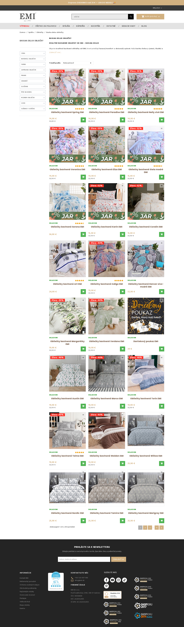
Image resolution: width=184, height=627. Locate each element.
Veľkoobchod (25, 602)
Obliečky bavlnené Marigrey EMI (146, 513)
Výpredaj (24, 26)
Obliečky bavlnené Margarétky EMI (67, 343)
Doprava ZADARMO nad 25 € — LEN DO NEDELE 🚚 (92, 2)
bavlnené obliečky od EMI (75, 48)
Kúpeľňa (80, 26)
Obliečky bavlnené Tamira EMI (106, 513)
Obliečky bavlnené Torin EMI (145, 398)
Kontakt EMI (24, 578)
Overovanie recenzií (27, 595)
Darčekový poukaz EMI (145, 341)
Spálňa (66, 26)
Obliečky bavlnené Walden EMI (107, 455)
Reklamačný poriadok (28, 581)
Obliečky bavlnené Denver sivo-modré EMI (146, 285)
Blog (144, 26)
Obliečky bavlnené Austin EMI (67, 398)
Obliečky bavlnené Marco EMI (106, 398)
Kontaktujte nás (79, 573)
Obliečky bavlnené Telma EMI (67, 455)
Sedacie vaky (128, 26)
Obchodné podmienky (28, 588)
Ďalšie (161, 527)
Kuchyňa (95, 26)
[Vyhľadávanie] (100, 16)
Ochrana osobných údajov (30, 585)
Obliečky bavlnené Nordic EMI (67, 513)
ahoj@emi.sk (79, 580)
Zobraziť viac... (55, 52)
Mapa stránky (25, 605)
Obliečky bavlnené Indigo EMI (106, 284)
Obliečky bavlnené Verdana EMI (106, 341)
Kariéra (22, 608)
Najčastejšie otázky (27, 592)
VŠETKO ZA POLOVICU (45, 26)
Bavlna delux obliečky (31, 40)
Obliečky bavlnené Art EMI (67, 284)
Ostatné (110, 26)
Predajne (23, 598)
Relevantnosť (77, 62)
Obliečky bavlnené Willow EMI (145, 455)
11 (156, 528)
